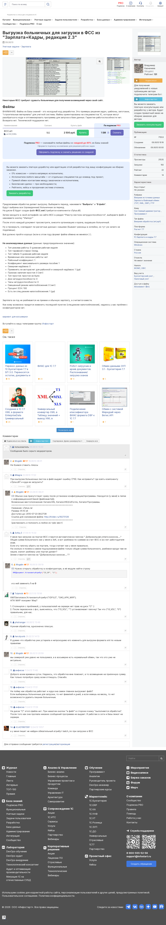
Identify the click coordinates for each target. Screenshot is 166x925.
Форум (135, 782)
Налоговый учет (141, 279)
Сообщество (13, 840)
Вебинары (53, 839)
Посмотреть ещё (65, 430)
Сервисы (53, 821)
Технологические (57, 871)
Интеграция (13, 835)
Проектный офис (100, 856)
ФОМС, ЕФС (140, 268)
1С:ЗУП (93, 827)
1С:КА (92, 809)
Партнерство (55, 834)
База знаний (14, 801)
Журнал (11, 767)
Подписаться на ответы (15, 441)
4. (12, 492)
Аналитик (94, 776)
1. (11, 447)
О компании (134, 796)
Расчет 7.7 (139, 229)
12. (11, 687)
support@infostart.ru (138, 856)
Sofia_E (18, 533)
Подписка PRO (14, 805)
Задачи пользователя (18, 818)
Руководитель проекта (102, 780)
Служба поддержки (142, 830)
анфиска (19, 670)
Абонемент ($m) (142, 286)
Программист (140, 214)
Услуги (51, 826)
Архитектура (55, 797)
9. (11, 636)
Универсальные (98, 835)
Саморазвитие (56, 801)
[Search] (145, 758)
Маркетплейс (98, 796)
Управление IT (56, 792)
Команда (53, 788)
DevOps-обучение (16, 851)
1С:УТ (92, 818)
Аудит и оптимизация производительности (18, 871)
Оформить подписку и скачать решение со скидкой (66, 152)
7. (11, 593)
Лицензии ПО (55, 858)
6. (12, 564)
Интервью (12, 785)
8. (11, 622)
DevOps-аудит (14, 855)
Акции (51, 812)
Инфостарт (48, 323)
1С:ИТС (52, 817)
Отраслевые (55, 862)
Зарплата (138, 200)
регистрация (49, 744)
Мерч (134, 787)
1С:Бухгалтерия (98, 800)
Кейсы (51, 830)
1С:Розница (95, 822)
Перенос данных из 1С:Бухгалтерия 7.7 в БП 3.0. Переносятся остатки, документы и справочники (17, 372)
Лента (9, 780)
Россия (137, 252)
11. (11, 670)
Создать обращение (141, 864)
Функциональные (15, 809)
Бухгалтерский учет (144, 276)
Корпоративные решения (58, 848)
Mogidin (18, 461)
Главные (11, 776)
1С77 (91, 844)
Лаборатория (15, 847)
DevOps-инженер (99, 785)
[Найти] (161, 758)
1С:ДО (92, 831)
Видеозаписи (139, 772)
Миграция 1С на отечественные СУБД (18, 878)
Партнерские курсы (100, 789)
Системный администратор (147, 211)
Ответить (21, 469)
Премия (10, 793)
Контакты (131, 822)
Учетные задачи (15, 813)
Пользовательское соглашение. (20, 895)
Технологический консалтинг (22, 864)
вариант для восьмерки (15, 316)
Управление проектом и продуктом (61, 782)
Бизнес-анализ (56, 771)
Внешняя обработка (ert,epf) (147, 221)
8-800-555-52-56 (137, 853)
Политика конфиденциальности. (57, 895)
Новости (11, 771)
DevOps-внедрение (17, 860)
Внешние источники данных (147, 197)
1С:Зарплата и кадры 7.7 (145, 237)
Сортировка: (67, 441)
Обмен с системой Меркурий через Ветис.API (112, 412)
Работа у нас (133, 818)
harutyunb (20, 636)
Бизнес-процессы (58, 776)
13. (11, 707)
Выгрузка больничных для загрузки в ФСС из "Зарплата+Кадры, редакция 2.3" (51, 35)
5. (11, 533)
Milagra (18, 475)
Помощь (131, 813)
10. (11, 653)
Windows (138, 245)
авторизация (63, 744)
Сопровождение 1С (60, 808)
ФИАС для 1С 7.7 (46, 366)
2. (11, 461)
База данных (13, 827)
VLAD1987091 (23, 727)
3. (11, 475)
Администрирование (18, 831)
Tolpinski (19, 593)
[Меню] (5, 4)
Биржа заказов (141, 777)
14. (11, 727)
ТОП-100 (11, 789)
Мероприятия (140, 767)
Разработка (13, 822)
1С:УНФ (93, 813)
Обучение (95, 767)
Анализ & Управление (62, 767)
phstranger (20, 622)
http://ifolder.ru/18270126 (56, 517)
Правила (131, 809)
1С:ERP (93, 805)
